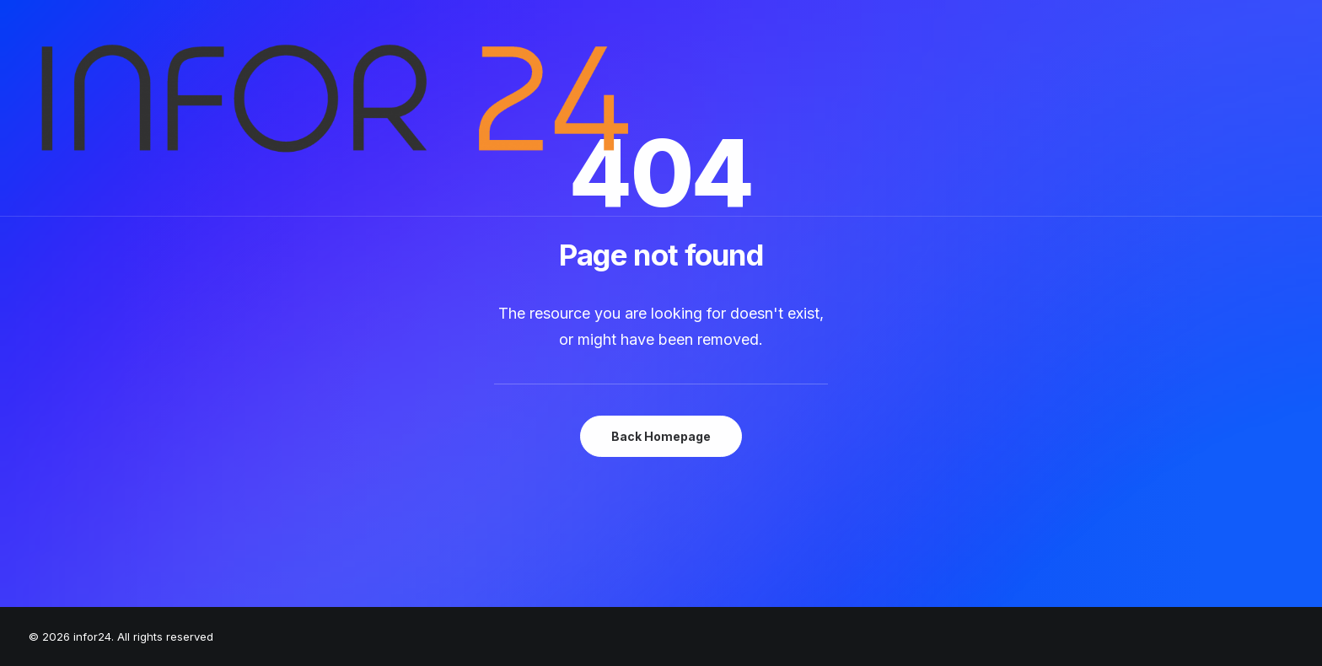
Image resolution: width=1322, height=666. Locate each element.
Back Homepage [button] (661, 436)
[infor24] (330, 108)
